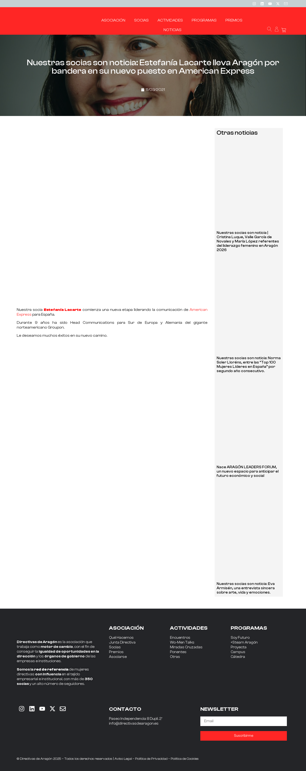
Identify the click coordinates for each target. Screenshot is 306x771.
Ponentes (178, 652)
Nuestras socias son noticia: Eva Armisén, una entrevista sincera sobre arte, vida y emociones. (246, 588)
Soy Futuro (240, 638)
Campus (238, 652)
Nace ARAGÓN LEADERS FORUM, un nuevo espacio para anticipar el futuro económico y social (248, 471)
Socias (115, 647)
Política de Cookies (185, 759)
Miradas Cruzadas (186, 647)
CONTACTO (125, 709)
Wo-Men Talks (182, 642)
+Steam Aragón (244, 642)
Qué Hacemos (121, 638)
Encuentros (180, 638)
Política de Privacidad (151, 759)
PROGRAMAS (249, 628)
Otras (175, 657)
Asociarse (118, 657)
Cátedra (238, 657)
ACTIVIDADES (189, 628)
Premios (116, 652)
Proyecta (238, 647)
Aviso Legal (123, 759)
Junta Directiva (122, 642)
